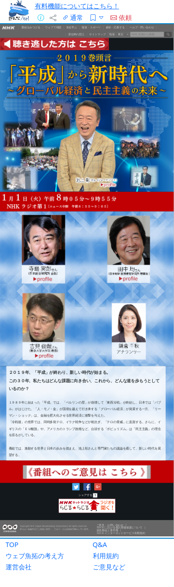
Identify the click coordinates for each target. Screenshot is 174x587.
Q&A (100, 544)
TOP (12, 544)
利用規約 (106, 555)
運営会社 (19, 566)
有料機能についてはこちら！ (77, 5)
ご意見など (109, 566)
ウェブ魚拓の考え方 (35, 555)
